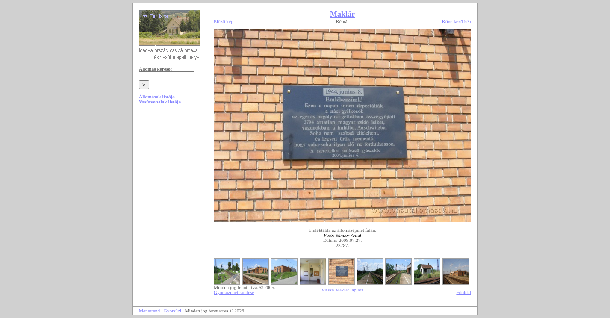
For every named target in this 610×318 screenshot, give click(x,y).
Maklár (342, 14)
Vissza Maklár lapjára (342, 289)
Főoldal (463, 292)
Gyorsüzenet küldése (234, 292)
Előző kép (223, 21)
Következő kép (456, 21)
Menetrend (149, 310)
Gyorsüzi (173, 310)
